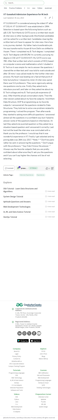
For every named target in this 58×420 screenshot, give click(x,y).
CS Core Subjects (17, 385)
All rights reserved (48, 417)
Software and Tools (17, 390)
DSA (5, 8)
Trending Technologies (43, 388)
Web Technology (17, 378)
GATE (43, 385)
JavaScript (48, 8)
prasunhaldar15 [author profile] (24, 168)
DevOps (16, 383)
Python (39, 8)
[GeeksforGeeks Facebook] (33, 333)
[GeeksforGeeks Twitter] (29, 333)
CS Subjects (16, 412)
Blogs (43, 356)
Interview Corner (43, 397)
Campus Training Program (16, 366)
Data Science (17, 409)
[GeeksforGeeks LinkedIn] (19, 333)
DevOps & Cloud (43, 383)
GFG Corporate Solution (16, 364)
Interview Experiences (27, 175)
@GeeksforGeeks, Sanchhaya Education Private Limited (22, 417)
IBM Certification (43, 373)
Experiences (40, 175)
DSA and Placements (43, 375)
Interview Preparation (16, 388)
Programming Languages (16, 373)
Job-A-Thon (43, 354)
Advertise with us (17, 361)
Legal (16, 354)
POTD (43, 351)
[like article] (48, 168)
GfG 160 (43, 404)
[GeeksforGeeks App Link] (23, 341)
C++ (28, 8)
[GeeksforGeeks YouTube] (38, 333)
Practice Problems (15, 8)
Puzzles (43, 402)
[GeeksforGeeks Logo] (29, 305)
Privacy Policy (16, 356)
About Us (16, 351)
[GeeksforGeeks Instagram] (24, 333)
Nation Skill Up (43, 359)
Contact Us (16, 359)
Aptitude (43, 399)
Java (33, 8)
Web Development (43, 378)
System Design (43, 407)
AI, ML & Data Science (16, 380)
